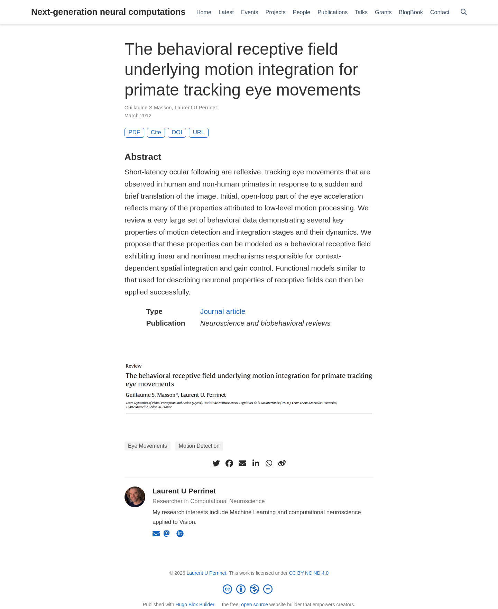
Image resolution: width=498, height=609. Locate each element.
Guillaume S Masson (148, 107)
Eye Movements (147, 446)
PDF (134, 132)
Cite (156, 132)
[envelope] (242, 463)
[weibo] (282, 463)
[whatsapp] (269, 463)
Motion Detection (199, 446)
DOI (177, 132)
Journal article (223, 311)
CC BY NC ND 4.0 (309, 573)
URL (199, 132)
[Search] (464, 12)
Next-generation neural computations (108, 12)
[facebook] (229, 463)
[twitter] (216, 463)
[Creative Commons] (249, 588)
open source (254, 604)
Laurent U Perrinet (196, 107)
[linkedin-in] (255, 463)
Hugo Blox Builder (194, 604)
